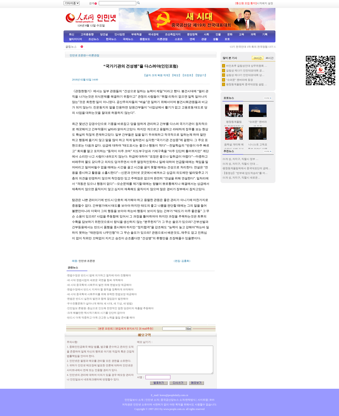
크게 (154, 75)
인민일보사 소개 (134, 399)
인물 (218, 34)
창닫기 (201, 75)
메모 (176, 75)
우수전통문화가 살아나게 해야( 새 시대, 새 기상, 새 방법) (100, 303)
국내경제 (153, 34)
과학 (253, 34)
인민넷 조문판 (78, 55)
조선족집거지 (173, 34)
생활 (215, 39)
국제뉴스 (128, 39)
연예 (192, 39)
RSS (212, 399)
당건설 (104, 34)
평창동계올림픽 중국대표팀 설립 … (246, 84)
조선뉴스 (93, 39)
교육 (241, 34)
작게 (165, 75)
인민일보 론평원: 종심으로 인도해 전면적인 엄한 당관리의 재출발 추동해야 (110, 308)
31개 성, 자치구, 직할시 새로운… (241, 177)
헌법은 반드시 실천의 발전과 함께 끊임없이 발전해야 (97, 298)
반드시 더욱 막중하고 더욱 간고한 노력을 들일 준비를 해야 (101, 317)
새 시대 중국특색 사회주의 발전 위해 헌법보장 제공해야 (99, 284)
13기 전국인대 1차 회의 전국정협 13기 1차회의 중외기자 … (265, 46)
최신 (71, 34)
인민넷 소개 (152, 399)
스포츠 (178, 39)
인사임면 (119, 34)
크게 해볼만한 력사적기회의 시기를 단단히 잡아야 (96, 312)
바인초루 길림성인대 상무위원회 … (246, 65)
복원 (160, 75)
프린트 (188, 75)
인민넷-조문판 (86, 260)
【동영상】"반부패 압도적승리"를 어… (245, 173)
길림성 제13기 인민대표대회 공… (245, 70)
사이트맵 (203, 399)
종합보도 (145, 39)
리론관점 (162, 39)
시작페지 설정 (265, 3)
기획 (264, 34)
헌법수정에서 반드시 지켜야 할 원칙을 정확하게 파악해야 (100, 289)
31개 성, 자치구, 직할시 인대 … (240, 163)
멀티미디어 (75, 39)
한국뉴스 (111, 39)
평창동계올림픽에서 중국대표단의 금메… (247, 168)
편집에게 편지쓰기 (126, 328)
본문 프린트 (106, 328)
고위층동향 (87, 34)
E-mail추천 (146, 328)
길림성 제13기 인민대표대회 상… (245, 75)
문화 (229, 34)
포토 (227, 39)
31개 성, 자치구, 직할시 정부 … (240, 159)
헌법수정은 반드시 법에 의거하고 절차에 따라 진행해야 (99, 275)
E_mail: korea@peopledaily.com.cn (169, 395)
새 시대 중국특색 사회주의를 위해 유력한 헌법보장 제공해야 (102, 294)
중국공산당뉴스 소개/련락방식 (178, 399)
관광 (203, 39)
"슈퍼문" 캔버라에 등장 (239, 79)
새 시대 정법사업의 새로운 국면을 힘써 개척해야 (95, 280)
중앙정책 (192, 34)
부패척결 (136, 34)
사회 (206, 34)
